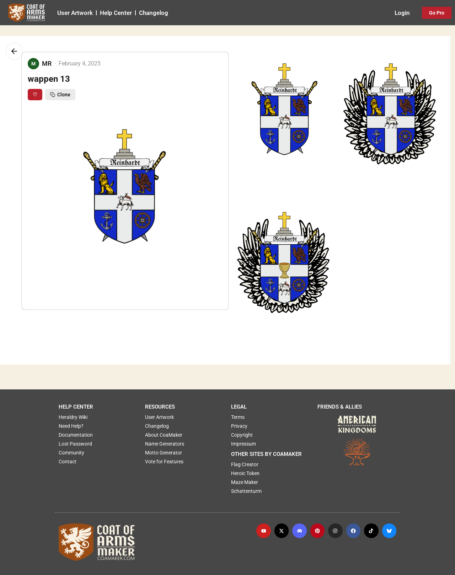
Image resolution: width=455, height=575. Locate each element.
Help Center (116, 12)
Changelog (153, 12)
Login (402, 12)
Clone (60, 94)
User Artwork (75, 12)
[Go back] (14, 51)
